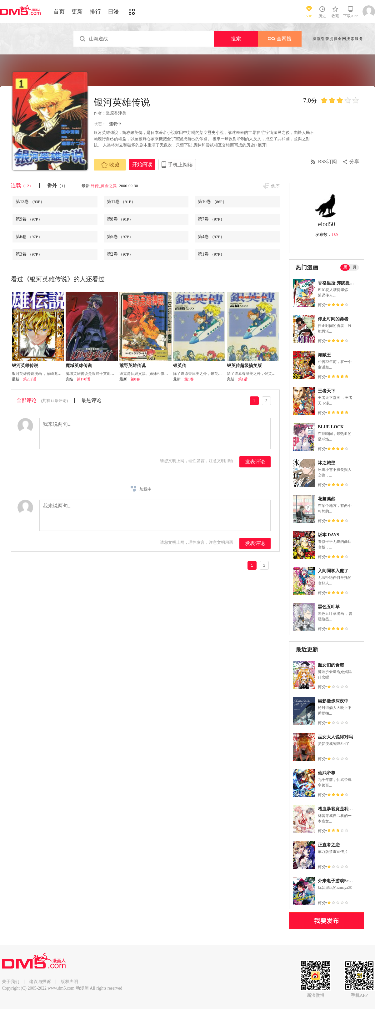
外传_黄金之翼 (104, 185)
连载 (22, 185)
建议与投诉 (40, 981)
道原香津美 (116, 113)
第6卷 (29, 236)
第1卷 (211, 254)
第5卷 (120, 236)
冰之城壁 (326, 463)
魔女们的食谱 (331, 665)
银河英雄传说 (25, 365)
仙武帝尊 (326, 773)
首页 (59, 11)
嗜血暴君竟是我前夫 (337, 809)
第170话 (83, 379)
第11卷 (121, 201)
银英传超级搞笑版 (244, 365)
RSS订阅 (327, 161)
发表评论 (255, 461)
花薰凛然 (326, 499)
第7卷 (211, 219)
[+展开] (261, 145)
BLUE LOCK (331, 427)
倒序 (275, 186)
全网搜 (280, 38)
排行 (95, 11)
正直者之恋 (329, 845)
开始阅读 (142, 164)
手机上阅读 (180, 164)
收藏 (110, 164)
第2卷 (120, 254)
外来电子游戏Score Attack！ (345, 881)
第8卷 (120, 219)
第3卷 (29, 254)
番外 (57, 185)
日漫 (113, 11)
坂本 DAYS (328, 535)
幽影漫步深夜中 (333, 701)
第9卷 (29, 219)
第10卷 (212, 201)
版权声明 (69, 981)
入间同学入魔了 (333, 570)
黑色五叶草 (329, 606)
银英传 (179, 365)
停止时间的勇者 (333, 319)
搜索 (236, 38)
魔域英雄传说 (79, 365)
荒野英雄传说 (132, 365)
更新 (77, 11)
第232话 (29, 379)
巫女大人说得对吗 (335, 737)
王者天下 (326, 391)
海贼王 (324, 355)
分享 (354, 161)
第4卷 (211, 236)
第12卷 (30, 201)
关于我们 (10, 981)
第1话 (243, 379)
